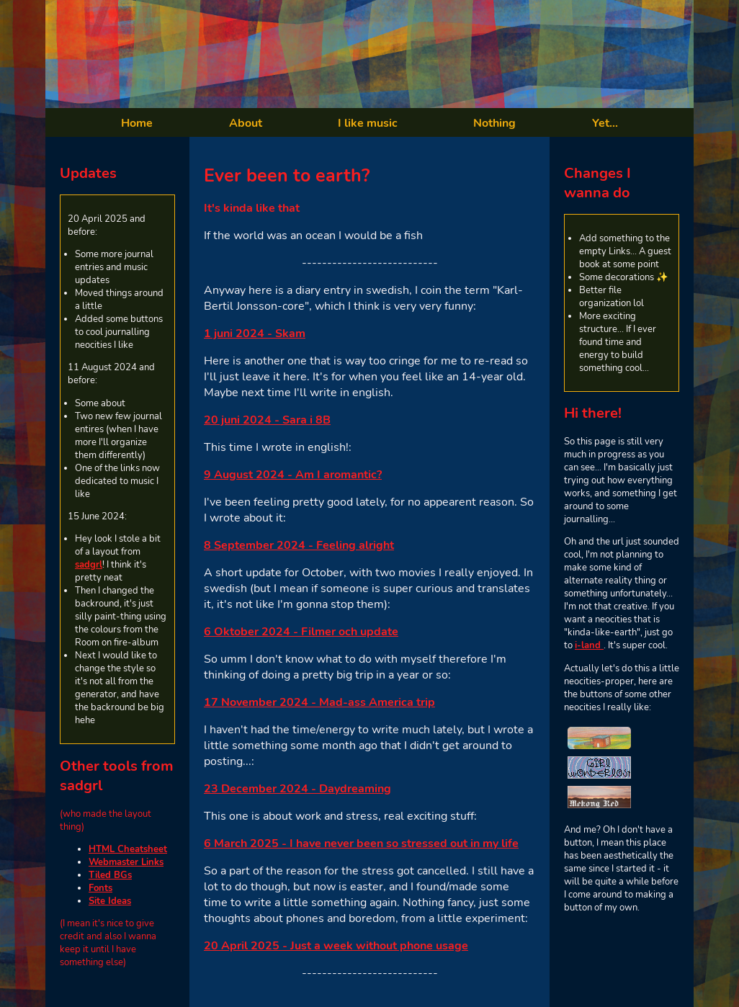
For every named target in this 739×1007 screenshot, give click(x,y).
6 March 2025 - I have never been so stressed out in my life (361, 843)
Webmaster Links (126, 862)
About (245, 123)
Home (137, 123)
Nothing (494, 123)
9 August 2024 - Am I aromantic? (293, 475)
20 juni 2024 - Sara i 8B (267, 420)
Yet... (605, 123)
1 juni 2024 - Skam (254, 333)
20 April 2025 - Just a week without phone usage (336, 946)
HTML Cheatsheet (128, 849)
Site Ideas (110, 901)
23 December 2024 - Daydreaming (297, 789)
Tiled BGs (110, 875)
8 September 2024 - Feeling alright (299, 545)
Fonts (100, 888)
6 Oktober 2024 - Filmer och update (301, 632)
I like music (368, 123)
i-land (589, 645)
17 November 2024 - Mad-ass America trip (319, 702)
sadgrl (88, 564)
